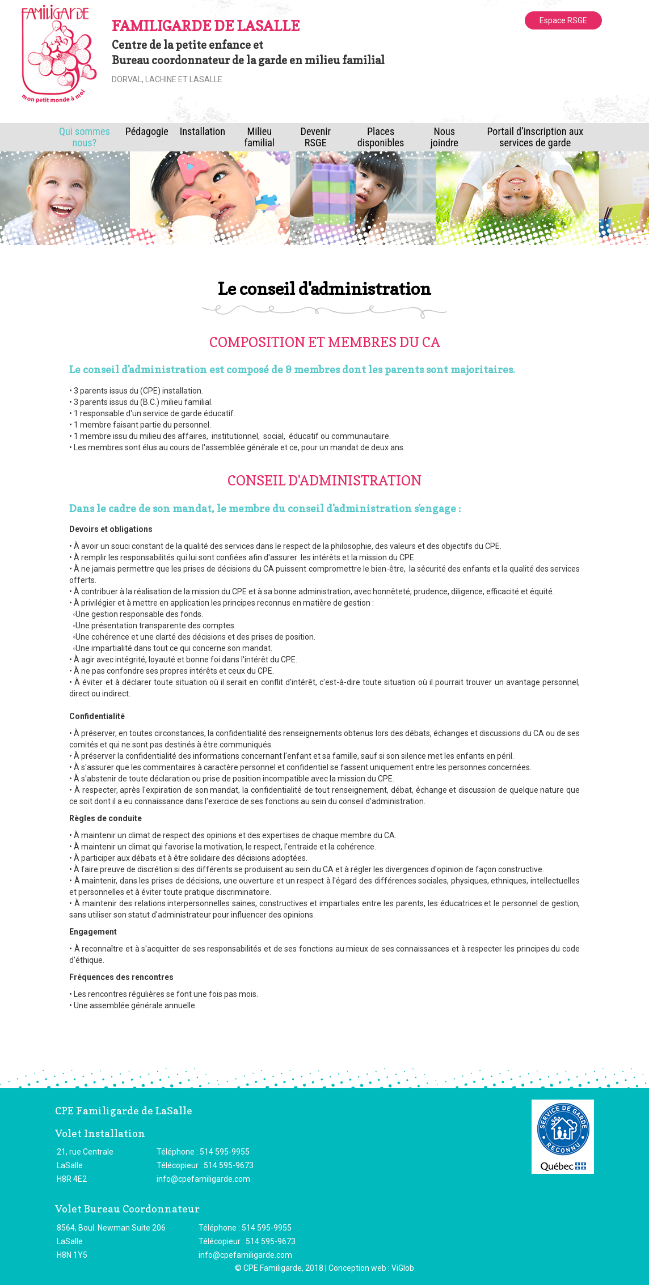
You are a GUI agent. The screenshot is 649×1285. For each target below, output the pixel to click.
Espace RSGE (563, 20)
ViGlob (402, 1268)
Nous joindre (444, 137)
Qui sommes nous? (84, 137)
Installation (202, 131)
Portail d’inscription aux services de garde (535, 137)
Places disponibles (380, 137)
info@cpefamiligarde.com (203, 1178)
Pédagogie (146, 131)
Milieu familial (259, 137)
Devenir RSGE (316, 137)
